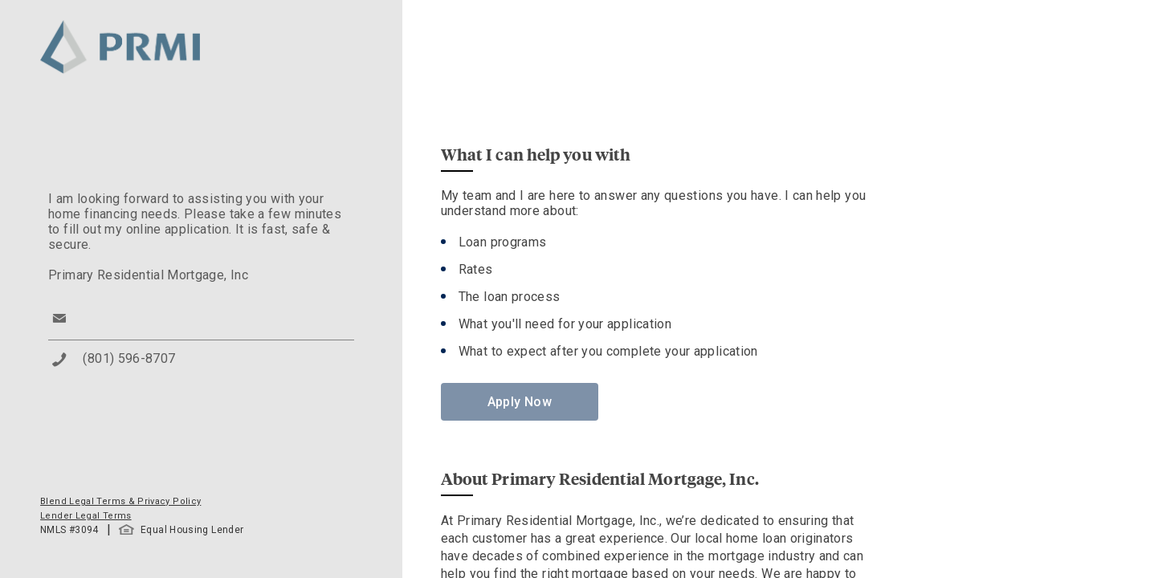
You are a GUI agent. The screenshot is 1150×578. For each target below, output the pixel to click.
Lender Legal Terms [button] (85, 516)
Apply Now (519, 401)
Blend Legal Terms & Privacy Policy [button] (120, 501)
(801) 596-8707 (129, 358)
